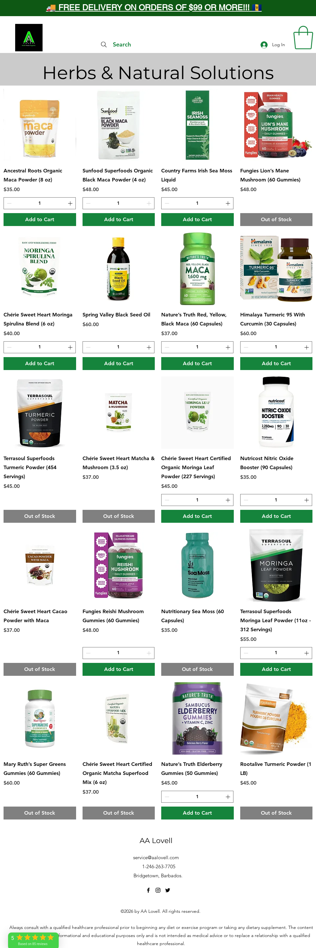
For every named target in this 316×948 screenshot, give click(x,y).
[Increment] (71, 203)
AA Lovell (156, 840)
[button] (303, 37)
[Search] (115, 44)
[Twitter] (167, 890)
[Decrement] (9, 203)
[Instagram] (158, 890)
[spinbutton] (40, 203)
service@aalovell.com (156, 857)
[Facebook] (148, 890)
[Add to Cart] (40, 219)
